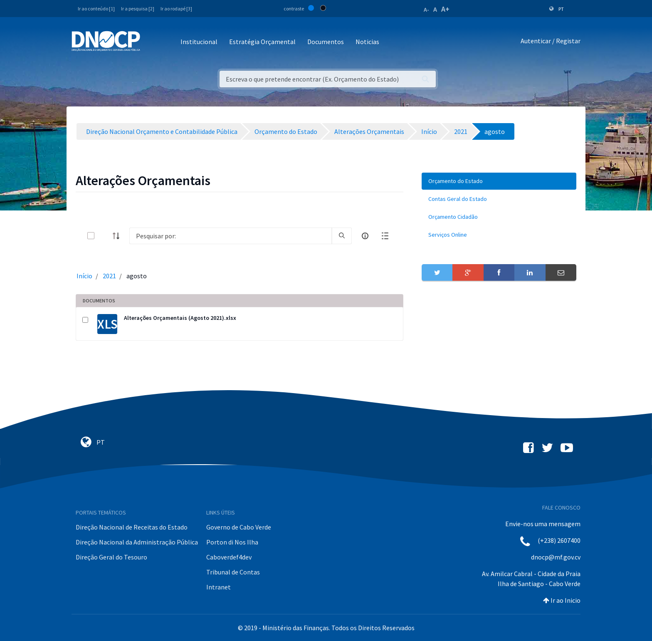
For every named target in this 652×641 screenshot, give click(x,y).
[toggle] (104, 235)
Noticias (367, 41)
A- (426, 9)
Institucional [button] (198, 41)
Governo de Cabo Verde (238, 527)
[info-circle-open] (365, 236)
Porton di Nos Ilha (232, 542)
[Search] (230, 236)
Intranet (218, 587)
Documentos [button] (325, 41)
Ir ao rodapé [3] (176, 8)
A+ (445, 9)
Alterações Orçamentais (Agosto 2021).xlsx (180, 318)
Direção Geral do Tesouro (111, 557)
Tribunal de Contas (233, 572)
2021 (109, 276)
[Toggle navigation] (151, 42)
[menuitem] (499, 181)
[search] (342, 236)
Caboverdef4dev (229, 557)
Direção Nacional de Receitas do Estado (132, 527)
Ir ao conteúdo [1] (96, 8)
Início (84, 276)
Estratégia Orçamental (262, 41)
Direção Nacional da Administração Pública (137, 542)
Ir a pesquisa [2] (137, 8)
